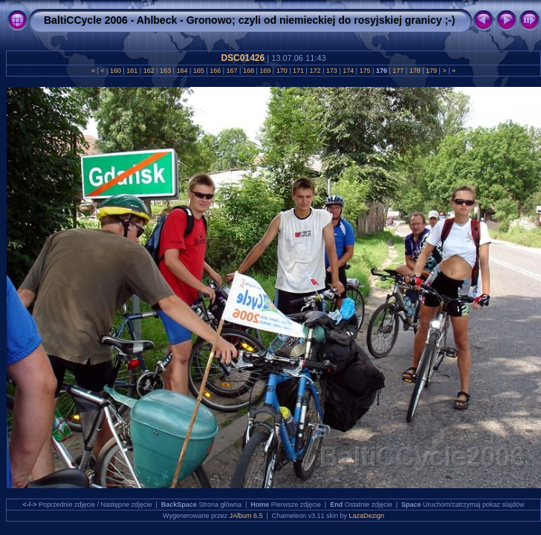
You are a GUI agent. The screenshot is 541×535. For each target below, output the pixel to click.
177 (398, 70)
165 (198, 70)
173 (331, 70)
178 (414, 70)
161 (132, 70)
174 (348, 70)
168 (248, 70)
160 (115, 70)
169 (265, 70)
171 (298, 70)
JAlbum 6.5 (246, 515)
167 (231, 70)
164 (182, 70)
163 (165, 70)
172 (315, 70)
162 (148, 70)
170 (281, 70)
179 (431, 70)
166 (215, 70)
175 (364, 70)
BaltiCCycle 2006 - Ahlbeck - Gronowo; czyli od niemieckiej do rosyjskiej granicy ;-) (249, 20)
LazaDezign (366, 515)
